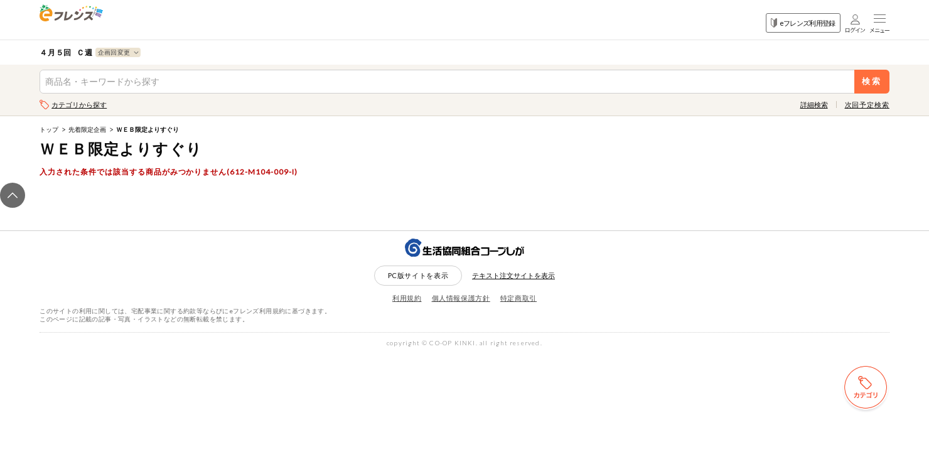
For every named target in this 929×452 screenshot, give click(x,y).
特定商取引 (518, 298)
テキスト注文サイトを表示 (513, 275)
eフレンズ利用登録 (803, 23)
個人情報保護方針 (461, 298)
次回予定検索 (867, 104)
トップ (49, 129)
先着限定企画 (87, 129)
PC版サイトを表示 (418, 275)
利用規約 (407, 298)
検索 (871, 81)
